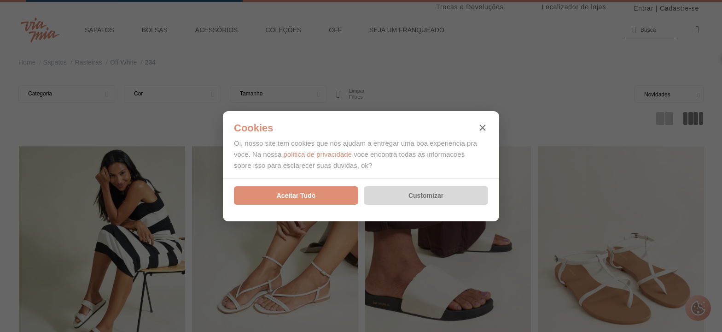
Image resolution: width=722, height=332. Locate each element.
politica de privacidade (318, 154)
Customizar (425, 195)
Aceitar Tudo (296, 195)
